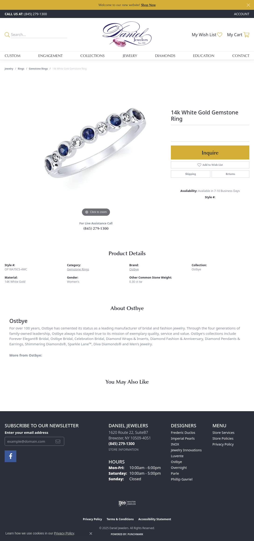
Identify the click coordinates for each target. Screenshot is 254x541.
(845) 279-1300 (96, 228)
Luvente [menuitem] (177, 456)
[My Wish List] (207, 34)
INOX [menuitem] (175, 444)
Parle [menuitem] (175, 473)
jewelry (9, 68)
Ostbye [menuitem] (176, 462)
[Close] (248, 5)
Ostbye (134, 269)
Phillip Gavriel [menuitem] (181, 479)
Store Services (223, 432)
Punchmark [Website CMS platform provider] (135, 534)
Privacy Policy (223, 444)
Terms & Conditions (120, 519)
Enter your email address (26, 432)
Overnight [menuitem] (179, 467)
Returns (230, 174)
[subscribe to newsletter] (58, 441)
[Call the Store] (122, 443)
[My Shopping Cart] (238, 34)
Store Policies (222, 438)
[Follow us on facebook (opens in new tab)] (10, 456)
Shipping (190, 174)
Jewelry (130, 55)
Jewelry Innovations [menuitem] (186, 450)
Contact (240, 55)
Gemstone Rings (38, 68)
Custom (12, 55)
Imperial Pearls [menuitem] (183, 438)
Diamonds (165, 55)
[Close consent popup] (90, 533)
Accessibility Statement (154, 519)
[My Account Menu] (241, 14)
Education (203, 55)
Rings (21, 68)
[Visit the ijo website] (127, 503)
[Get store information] (124, 450)
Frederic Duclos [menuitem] (183, 432)
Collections (92, 55)
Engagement (50, 55)
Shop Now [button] (148, 5)
